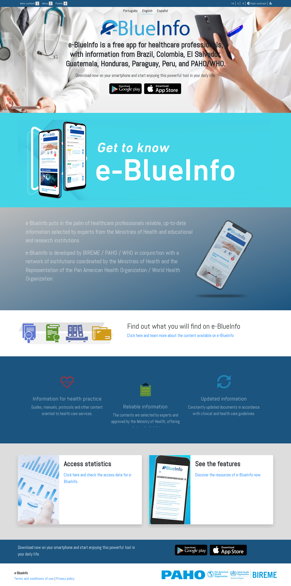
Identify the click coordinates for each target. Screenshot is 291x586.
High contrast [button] (256, 3)
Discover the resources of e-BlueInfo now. (228, 475)
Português (130, 10)
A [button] (238, 3)
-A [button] (243, 3)
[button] (270, 3)
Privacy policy (65, 578)
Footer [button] (61, 3)
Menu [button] (47, 3)
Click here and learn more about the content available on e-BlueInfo (180, 335)
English (147, 10)
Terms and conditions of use (34, 578)
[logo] (145, 55)
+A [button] (232, 3)
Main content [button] (29, 3)
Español (162, 10)
